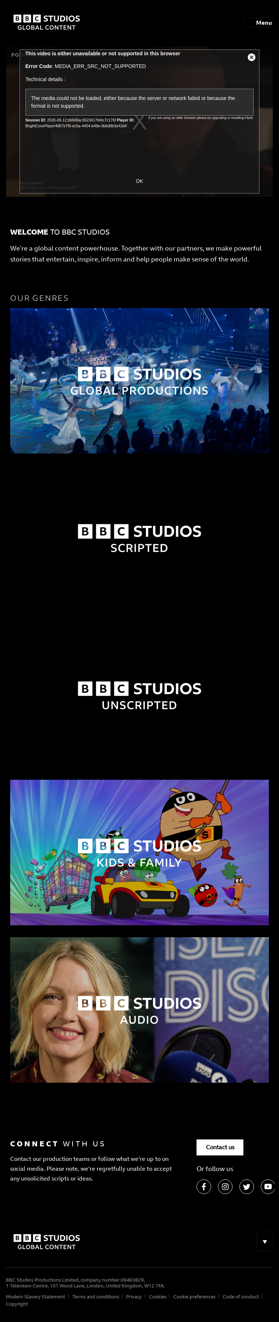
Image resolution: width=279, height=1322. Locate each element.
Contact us (220, 1147)
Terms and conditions (95, 1296)
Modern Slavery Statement (35, 1296)
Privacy (134, 1296)
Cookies (157, 1296)
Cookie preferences (194, 1296)
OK (139, 181)
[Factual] (139, 381)
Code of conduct (241, 1296)
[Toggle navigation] (258, 22)
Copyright (17, 1304)
